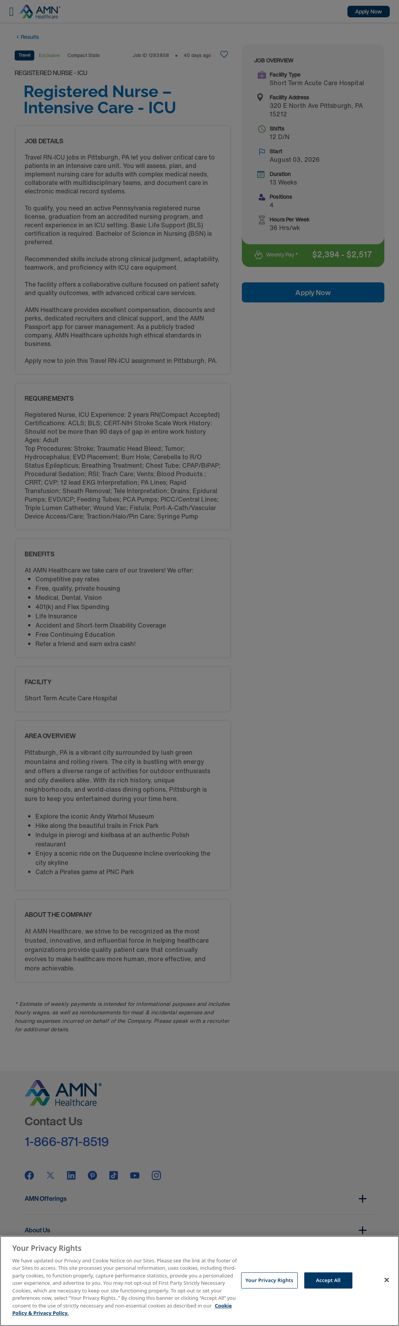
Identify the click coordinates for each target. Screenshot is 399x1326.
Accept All (328, 1280)
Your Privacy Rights (269, 1280)
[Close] (386, 1279)
